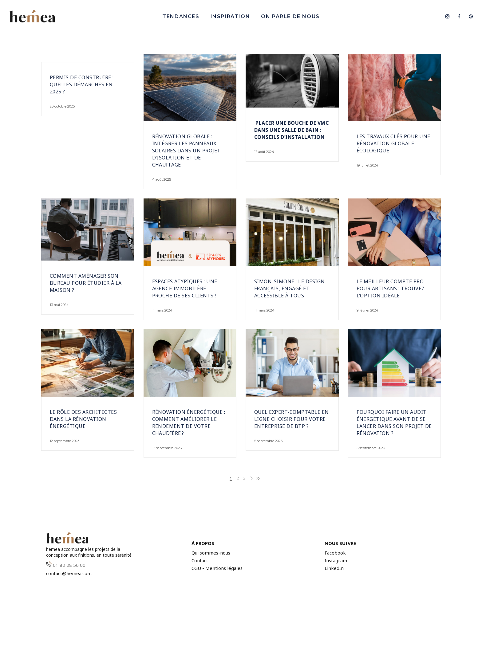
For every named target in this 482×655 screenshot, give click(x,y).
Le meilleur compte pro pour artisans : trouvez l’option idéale (391, 288)
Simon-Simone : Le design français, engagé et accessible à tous (289, 288)
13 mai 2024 (59, 305)
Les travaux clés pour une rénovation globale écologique (393, 143)
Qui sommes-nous (211, 553)
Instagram (336, 560)
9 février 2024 (367, 310)
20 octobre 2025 (62, 106)
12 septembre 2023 (64, 441)
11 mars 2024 (162, 310)
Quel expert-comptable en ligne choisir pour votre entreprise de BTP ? (291, 419)
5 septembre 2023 (268, 441)
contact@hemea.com (69, 573)
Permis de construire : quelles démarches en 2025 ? (82, 84)
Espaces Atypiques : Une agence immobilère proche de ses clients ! (184, 288)
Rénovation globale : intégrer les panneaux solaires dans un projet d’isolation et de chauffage (186, 150)
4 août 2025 (161, 179)
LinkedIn (334, 568)
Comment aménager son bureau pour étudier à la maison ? (86, 283)
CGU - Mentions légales (217, 568)
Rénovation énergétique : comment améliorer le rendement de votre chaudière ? (188, 423)
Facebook (335, 553)
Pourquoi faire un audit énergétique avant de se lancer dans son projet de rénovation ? (394, 423)
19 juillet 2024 (367, 165)
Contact (200, 560)
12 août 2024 (264, 152)
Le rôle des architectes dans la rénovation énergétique (83, 419)
